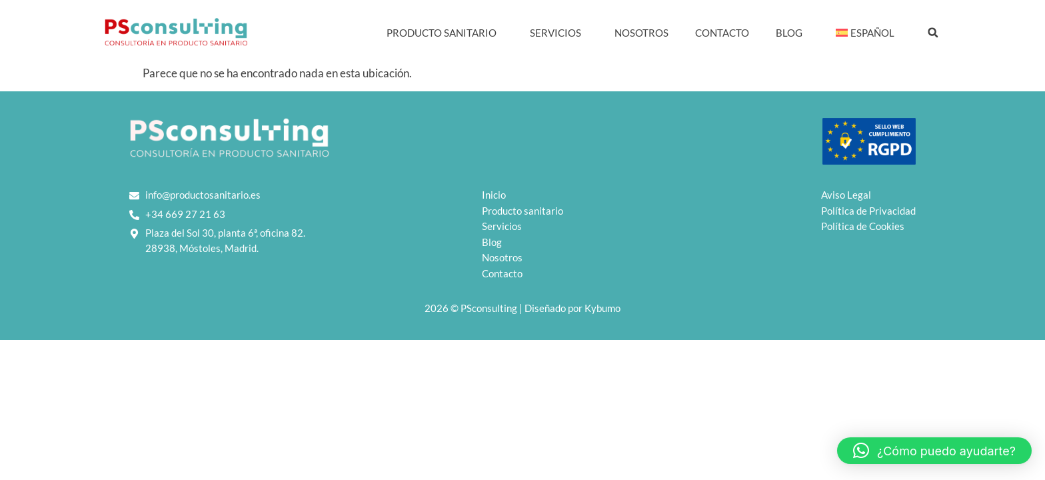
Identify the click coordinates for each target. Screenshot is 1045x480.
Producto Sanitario (445, 32)
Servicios (559, 32)
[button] (933, 32)
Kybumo (602, 308)
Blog (792, 32)
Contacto (722, 33)
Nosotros (641, 33)
